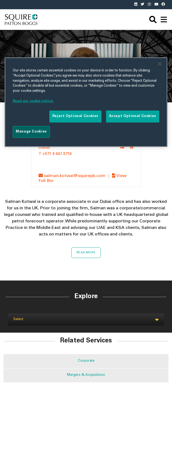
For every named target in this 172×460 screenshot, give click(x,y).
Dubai (44, 147)
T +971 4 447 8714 (55, 154)
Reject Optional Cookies (75, 116)
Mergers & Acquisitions (86, 375)
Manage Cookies (31, 131)
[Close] (160, 64)
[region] (86, 102)
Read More (86, 252)
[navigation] (164, 19)
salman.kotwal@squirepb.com (73, 176)
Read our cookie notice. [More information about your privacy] (33, 101)
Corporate (86, 361)
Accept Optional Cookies (132, 116)
